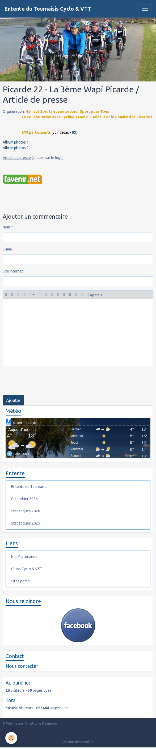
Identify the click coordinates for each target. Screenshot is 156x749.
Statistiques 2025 (25, 523)
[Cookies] (11, 738)
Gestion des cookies (78, 742)
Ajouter (13, 400)
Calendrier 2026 (24, 499)
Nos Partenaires (24, 557)
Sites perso (20, 581)
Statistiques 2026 (25, 511)
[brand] (47, 9)
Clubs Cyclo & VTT (26, 569)
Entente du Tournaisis (29, 486)
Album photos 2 (16, 148)
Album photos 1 (16, 142)
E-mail (8, 249)
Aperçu (95, 294)
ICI (74, 132)
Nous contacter (22, 666)
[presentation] (43, 380)
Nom (6, 227)
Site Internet (13, 271)
